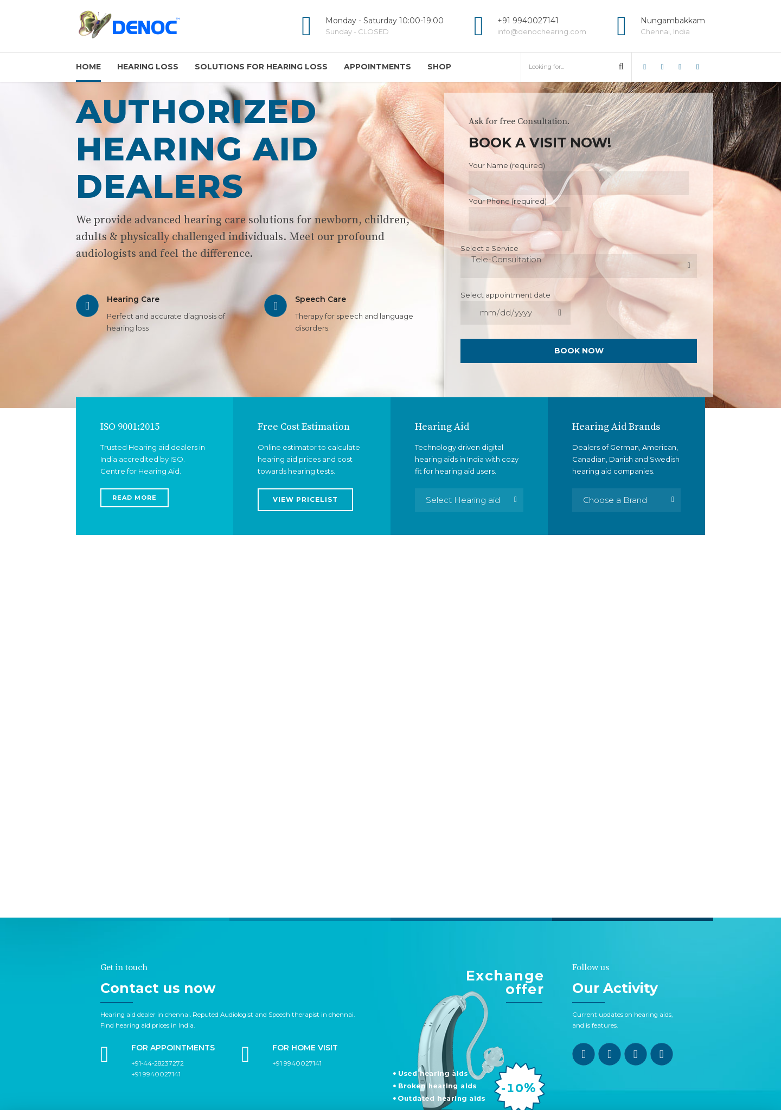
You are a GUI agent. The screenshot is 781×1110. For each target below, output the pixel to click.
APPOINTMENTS (377, 67)
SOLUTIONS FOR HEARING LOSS (261, 67)
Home (88, 67)
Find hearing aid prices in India (147, 965)
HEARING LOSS (147, 67)
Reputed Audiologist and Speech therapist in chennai (273, 954)
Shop (439, 67)
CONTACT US (390, 1081)
